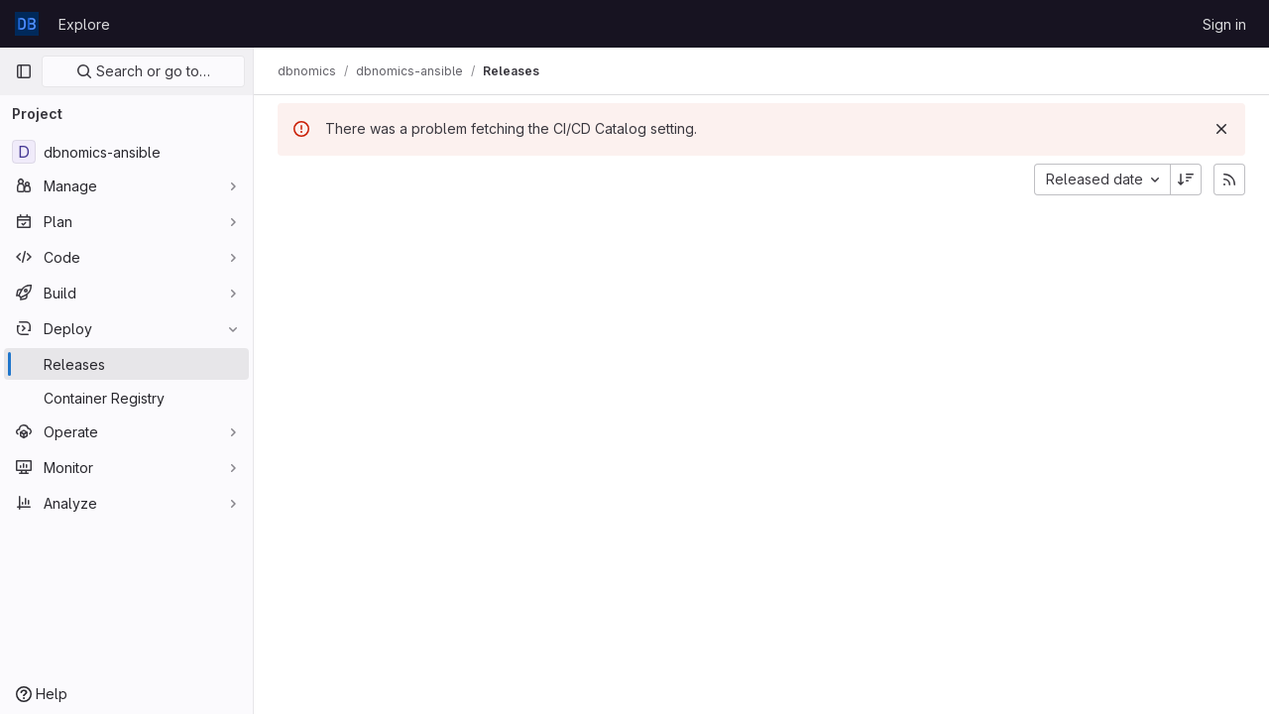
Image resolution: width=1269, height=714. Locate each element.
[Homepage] (27, 24)
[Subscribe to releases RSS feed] (1229, 179)
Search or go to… (143, 70)
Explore (84, 24)
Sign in (1224, 24)
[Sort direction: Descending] (1186, 179)
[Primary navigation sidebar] (24, 71)
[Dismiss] (1221, 129)
